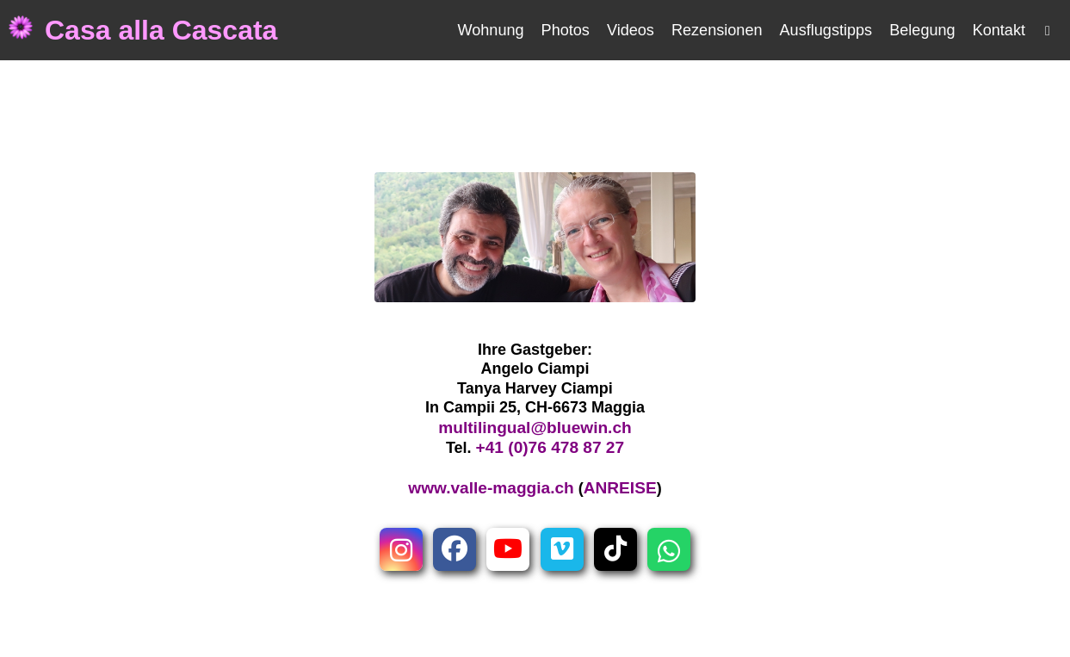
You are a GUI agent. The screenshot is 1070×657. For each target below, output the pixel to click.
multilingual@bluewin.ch (534, 427)
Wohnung (490, 30)
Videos (630, 30)
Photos (565, 30)
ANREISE (620, 488)
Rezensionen (717, 30)
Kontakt (999, 30)
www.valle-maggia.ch (490, 488)
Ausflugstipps (826, 30)
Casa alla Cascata (161, 30)
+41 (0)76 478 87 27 (550, 447)
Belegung (922, 30)
